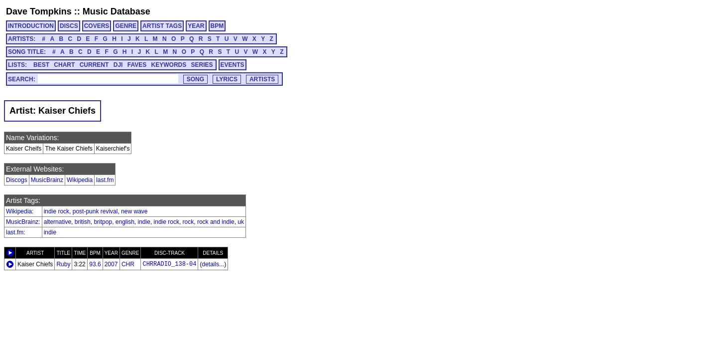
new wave (134, 211)
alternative (57, 221)
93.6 (95, 264)
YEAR (196, 25)
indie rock (56, 211)
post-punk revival (95, 211)
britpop (103, 221)
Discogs (16, 180)
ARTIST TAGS (162, 25)
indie (144, 221)
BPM (217, 25)
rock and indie (216, 221)
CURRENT (94, 64)
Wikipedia (80, 180)
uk (241, 221)
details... (213, 264)
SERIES (202, 64)
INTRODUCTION (31, 25)
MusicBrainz (47, 180)
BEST (41, 64)
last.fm (105, 180)
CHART (64, 64)
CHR (127, 264)
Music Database (116, 11)
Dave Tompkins (39, 11)
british (83, 221)
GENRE (125, 25)
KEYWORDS (169, 64)
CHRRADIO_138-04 (169, 264)
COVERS (97, 25)
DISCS (69, 25)
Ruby (63, 264)
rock (188, 221)
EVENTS (232, 64)
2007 (111, 264)
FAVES (136, 64)
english (125, 221)
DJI (118, 64)
